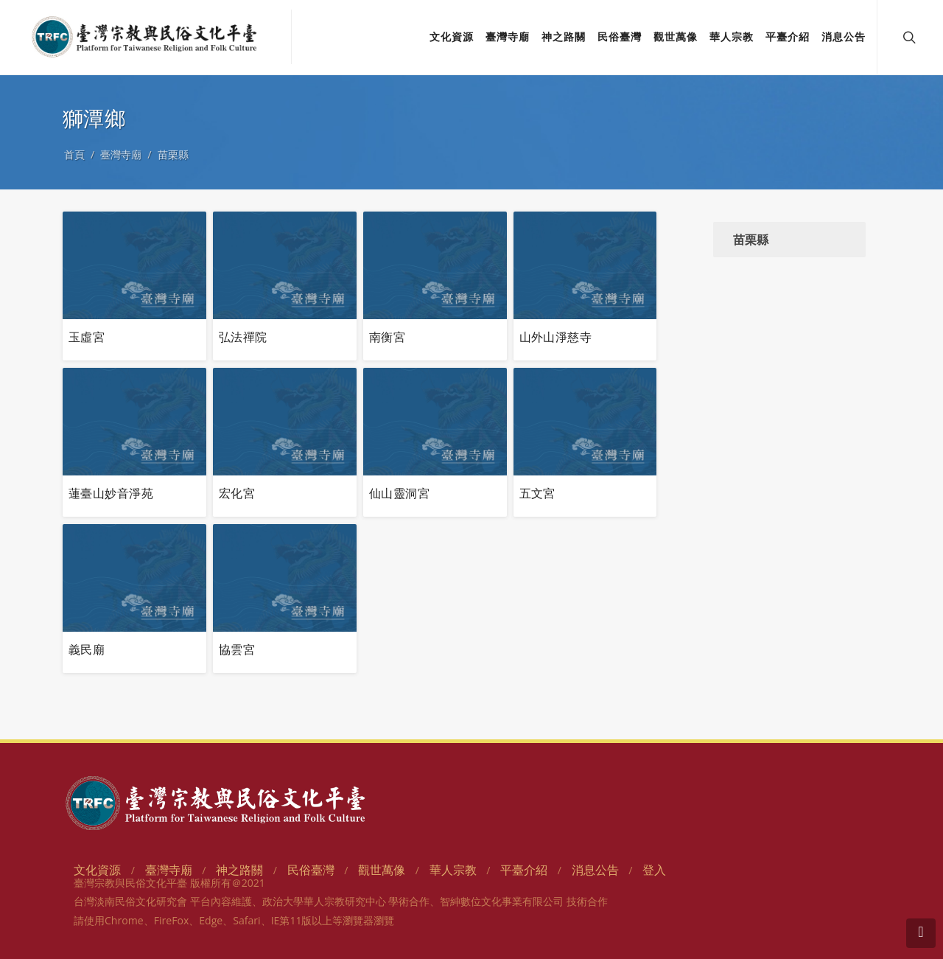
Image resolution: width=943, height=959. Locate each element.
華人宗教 (453, 870)
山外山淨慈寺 (555, 337)
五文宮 (537, 493)
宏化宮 (237, 493)
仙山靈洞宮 (399, 493)
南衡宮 (387, 337)
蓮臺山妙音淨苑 (111, 493)
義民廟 (87, 649)
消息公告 (595, 870)
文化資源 (97, 870)
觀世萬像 (381, 870)
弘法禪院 (243, 337)
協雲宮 (237, 649)
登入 (654, 870)
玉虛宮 (87, 337)
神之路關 (239, 870)
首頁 (74, 154)
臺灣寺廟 (120, 154)
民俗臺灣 (310, 870)
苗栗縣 (173, 154)
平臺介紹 (523, 870)
